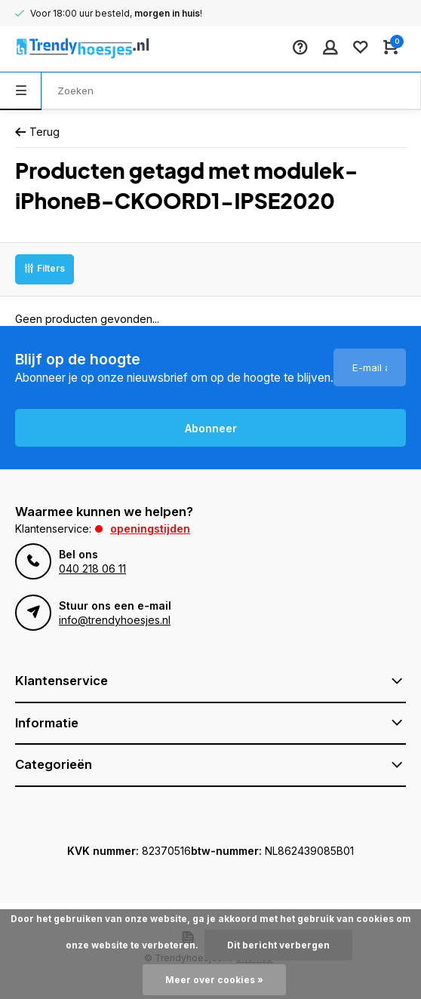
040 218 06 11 (92, 568)
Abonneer (211, 428)
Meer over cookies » (214, 979)
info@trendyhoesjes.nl (115, 619)
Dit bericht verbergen (278, 945)
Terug (37, 131)
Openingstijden (150, 528)
